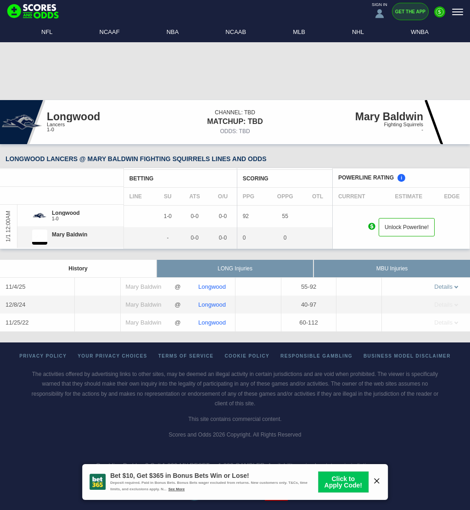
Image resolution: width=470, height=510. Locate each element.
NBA (173, 31)
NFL (47, 31)
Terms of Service (186, 356)
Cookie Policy (246, 356)
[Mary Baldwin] (69, 234)
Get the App (410, 11)
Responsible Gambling (316, 356)
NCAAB (235, 31)
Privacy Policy (43, 356)
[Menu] (457, 11)
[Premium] (439, 15)
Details (446, 286)
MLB (299, 31)
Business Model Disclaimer (407, 356)
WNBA (420, 31)
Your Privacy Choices (112, 356)
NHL (358, 31)
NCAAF (110, 31)
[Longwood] (66, 213)
